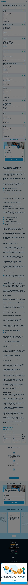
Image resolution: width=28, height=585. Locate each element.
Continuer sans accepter (4, 563)
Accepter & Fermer (14, 582)
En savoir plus (14, 580)
